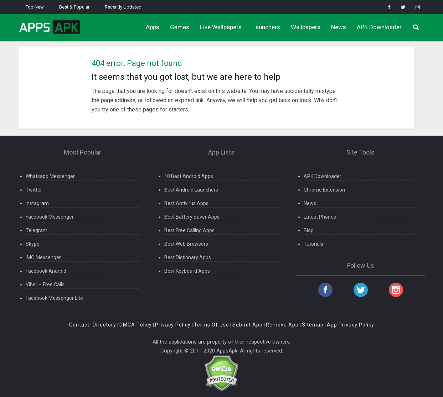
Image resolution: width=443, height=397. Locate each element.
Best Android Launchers (191, 190)
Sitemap (313, 325)
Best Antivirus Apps (186, 203)
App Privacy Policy (350, 325)
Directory (104, 325)
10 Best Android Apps (188, 176)
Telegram (36, 230)
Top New (35, 7)
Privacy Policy (173, 325)
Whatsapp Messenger (50, 176)
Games (179, 27)
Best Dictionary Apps (187, 257)
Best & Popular (74, 7)
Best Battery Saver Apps (192, 217)
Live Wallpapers (221, 27)
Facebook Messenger (50, 217)
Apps (152, 27)
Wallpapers (305, 27)
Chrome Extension (324, 190)
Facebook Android (46, 271)
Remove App (282, 325)
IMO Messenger (43, 257)
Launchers (266, 27)
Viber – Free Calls (45, 284)
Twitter (34, 190)
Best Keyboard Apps (187, 271)
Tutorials (313, 244)
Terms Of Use (211, 325)
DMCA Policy (135, 325)
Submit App (247, 325)
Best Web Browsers (186, 244)
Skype (33, 244)
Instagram (37, 203)
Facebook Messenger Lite (54, 298)
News (338, 27)
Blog (309, 230)
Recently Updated (123, 7)
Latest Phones (320, 217)
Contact (79, 325)
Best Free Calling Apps (189, 230)
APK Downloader (379, 27)
